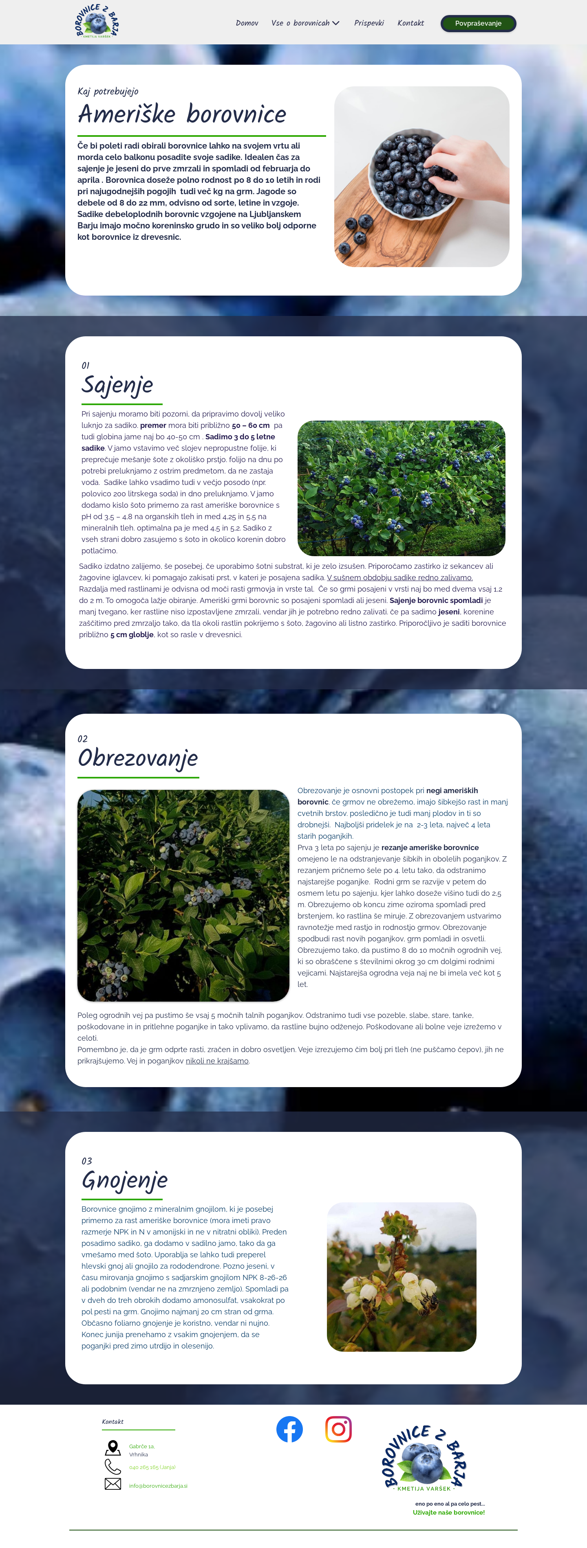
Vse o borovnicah (306, 23)
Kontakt (410, 23)
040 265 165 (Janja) (152, 1467)
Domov (247, 23)
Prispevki (369, 23)
